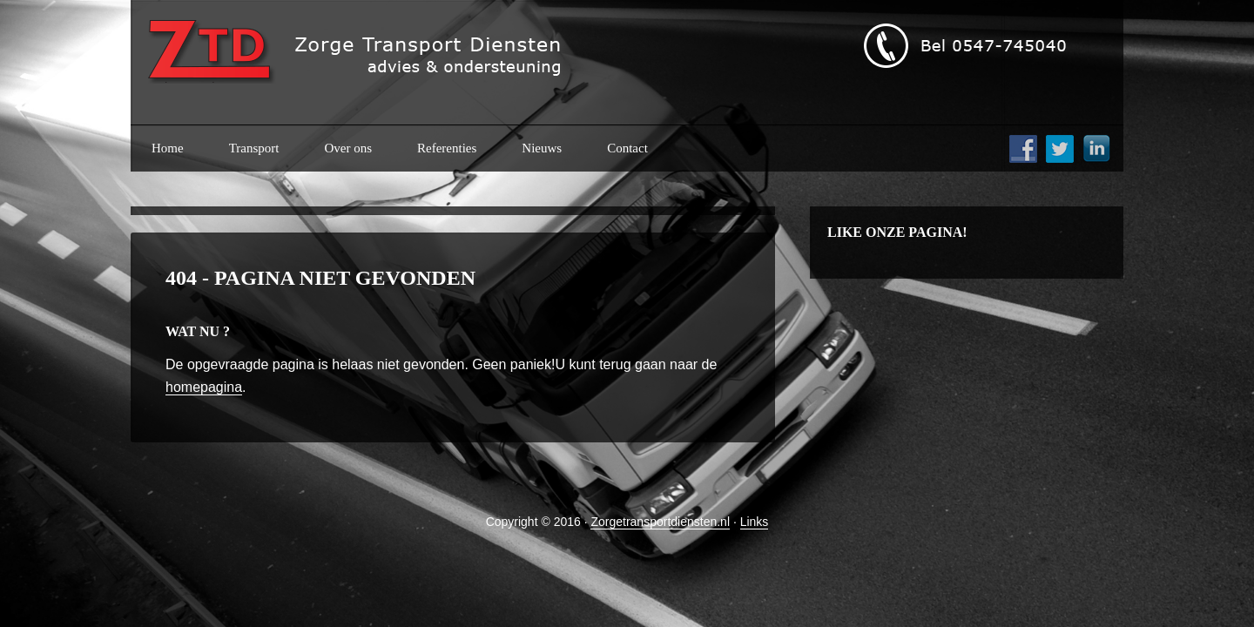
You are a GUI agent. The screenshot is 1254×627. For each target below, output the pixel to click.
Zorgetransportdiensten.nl (660, 522)
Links (754, 522)
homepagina (203, 387)
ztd (387, 60)
